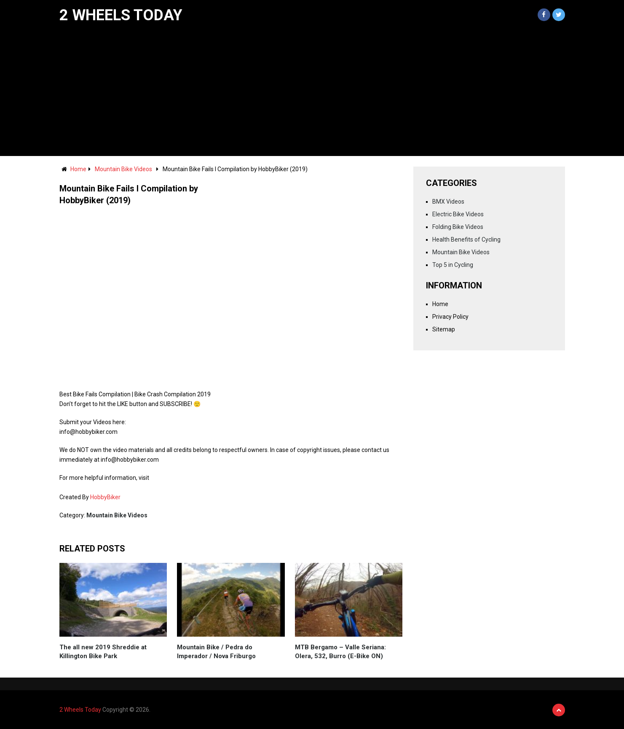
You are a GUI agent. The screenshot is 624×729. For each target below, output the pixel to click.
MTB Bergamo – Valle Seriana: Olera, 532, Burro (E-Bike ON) (340, 651)
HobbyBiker (105, 497)
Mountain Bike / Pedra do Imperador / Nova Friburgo (216, 651)
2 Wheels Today (120, 15)
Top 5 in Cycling (452, 264)
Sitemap (443, 329)
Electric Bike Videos (458, 214)
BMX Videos (448, 201)
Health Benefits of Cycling (466, 239)
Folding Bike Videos (457, 226)
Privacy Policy (450, 316)
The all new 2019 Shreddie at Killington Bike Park (103, 651)
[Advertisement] (312, 93)
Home (78, 169)
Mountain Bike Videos (123, 169)
